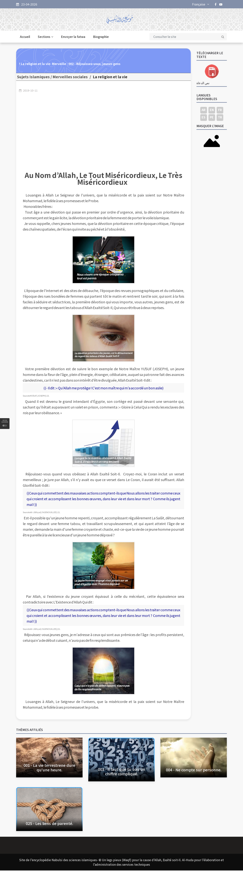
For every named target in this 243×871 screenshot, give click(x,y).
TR (220, 117)
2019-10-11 (30, 91)
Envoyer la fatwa (73, 37)
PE (212, 117)
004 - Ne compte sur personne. (193, 770)
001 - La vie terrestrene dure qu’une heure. (49, 768)
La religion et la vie (110, 77)
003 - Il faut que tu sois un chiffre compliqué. (121, 772)
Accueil (25, 37)
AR (203, 110)
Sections (45, 37)
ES (203, 117)
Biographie (101, 37)
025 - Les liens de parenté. (49, 824)
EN (212, 110)
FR (220, 110)
